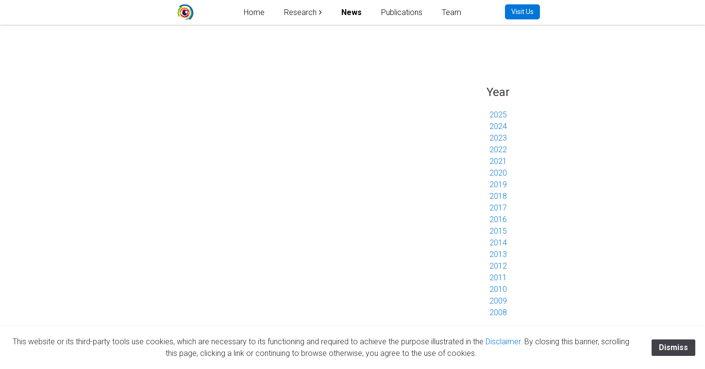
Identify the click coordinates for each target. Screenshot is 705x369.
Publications (401, 12)
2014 (498, 242)
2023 (498, 138)
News (351, 12)
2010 (498, 289)
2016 (498, 219)
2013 (498, 254)
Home (254, 12)
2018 (498, 196)
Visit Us (522, 12)
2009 (498, 300)
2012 (498, 266)
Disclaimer (503, 341)
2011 (498, 277)
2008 (498, 312)
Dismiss (673, 347)
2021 (498, 161)
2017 (498, 207)
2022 (498, 149)
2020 (498, 172)
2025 (498, 114)
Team (451, 12)
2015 (498, 231)
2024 (498, 126)
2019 (498, 184)
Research (300, 12)
